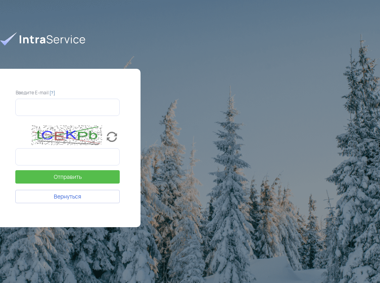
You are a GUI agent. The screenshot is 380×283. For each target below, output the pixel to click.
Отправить (68, 176)
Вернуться (67, 196)
